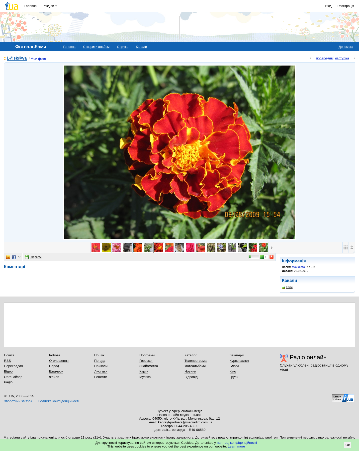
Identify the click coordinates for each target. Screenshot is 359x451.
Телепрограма (195, 361)
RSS (7, 361)
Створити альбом (96, 47)
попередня (324, 58)
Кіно (233, 371)
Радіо (8, 382)
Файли (54, 377)
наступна (342, 58)
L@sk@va (17, 58)
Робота (54, 355)
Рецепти (100, 377)
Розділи (48, 6)
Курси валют (239, 361)
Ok (348, 445)
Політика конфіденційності (58, 401)
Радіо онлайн (308, 357)
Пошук (99, 355)
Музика (145, 377)
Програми (147, 355)
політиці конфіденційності (237, 443)
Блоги (234, 366)
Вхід (328, 6)
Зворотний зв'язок (18, 401)
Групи (234, 377)
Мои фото (38, 59)
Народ (54, 366)
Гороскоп (146, 361)
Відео (8, 371)
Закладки (237, 355)
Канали (141, 47)
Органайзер (13, 377)
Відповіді (191, 377)
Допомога (346, 47)
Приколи (100, 366)
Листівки (100, 371)
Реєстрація (346, 6)
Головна (30, 6)
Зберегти (33, 257)
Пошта (9, 355)
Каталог (190, 355)
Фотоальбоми (195, 366)
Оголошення (59, 361)
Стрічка (122, 47)
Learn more (236, 446)
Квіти (287, 287)
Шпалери (56, 371)
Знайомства (148, 366)
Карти (143, 371)
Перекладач (13, 366)
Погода (99, 361)
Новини (190, 371)
